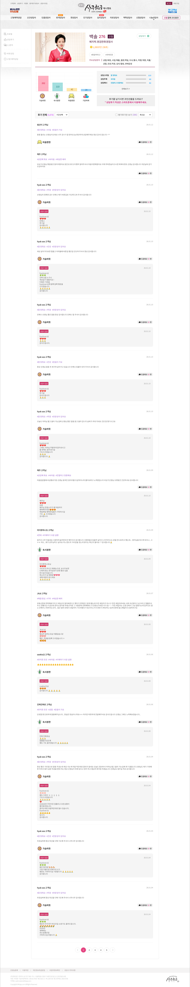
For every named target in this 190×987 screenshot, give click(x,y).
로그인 (169, 3)
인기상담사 (87, 17)
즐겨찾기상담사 (34, 3)
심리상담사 (101, 17)
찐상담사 (74, 17)
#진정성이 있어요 (59, 761)
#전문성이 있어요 (59, 190)
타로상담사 (114, 17)
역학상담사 (127, 17)
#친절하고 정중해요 (63, 475)
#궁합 (50, 709)
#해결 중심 (41, 598)
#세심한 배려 (61, 159)
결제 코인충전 (171, 17)
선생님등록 (14, 970)
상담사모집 (43, 3)
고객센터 (13, 3)
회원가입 (176, 3)
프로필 (8, 34)
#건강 (49, 246)
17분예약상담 (16, 17)
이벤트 (26, 3)
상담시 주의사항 (69, 970)
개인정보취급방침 (39, 970)
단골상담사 (46, 17)
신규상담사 (31, 17)
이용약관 (25, 970)
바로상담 (9, 53)
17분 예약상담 (11, 59)
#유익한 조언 (42, 659)
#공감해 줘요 (42, 159)
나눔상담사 (153, 17)
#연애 (39, 535)
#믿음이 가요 (57, 129)
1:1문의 (8, 45)
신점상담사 (140, 17)
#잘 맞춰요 (41, 129)
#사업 (49, 129)
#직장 (49, 190)
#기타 (49, 598)
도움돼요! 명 (145, 142)
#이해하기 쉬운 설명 (51, 535)
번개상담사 (60, 17)
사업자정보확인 (54, 970)
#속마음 (51, 159)
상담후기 (20, 3)
